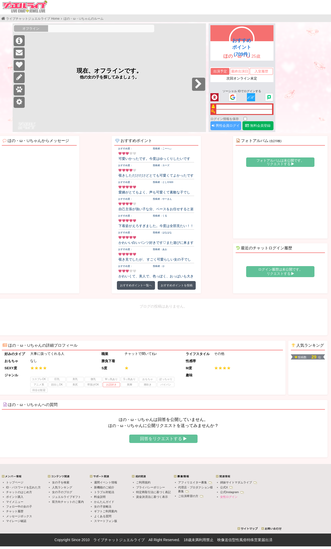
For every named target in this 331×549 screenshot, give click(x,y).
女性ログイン (228, 496)
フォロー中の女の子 (19, 506)
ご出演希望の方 (190, 496)
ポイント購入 (14, 496)
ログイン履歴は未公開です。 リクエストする (280, 271)
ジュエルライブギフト (66, 496)
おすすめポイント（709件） (242, 47)
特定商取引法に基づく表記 (153, 492)
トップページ (14, 482)
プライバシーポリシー (150, 487)
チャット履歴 (14, 511)
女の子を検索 (60, 482)
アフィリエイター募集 (195, 482)
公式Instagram (232, 492)
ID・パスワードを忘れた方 (23, 487)
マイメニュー (14, 501)
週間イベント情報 (105, 482)
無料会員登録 (258, 126)
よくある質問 (102, 516)
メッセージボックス (19, 516)
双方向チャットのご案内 (68, 501)
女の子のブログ (62, 492)
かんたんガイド (104, 501)
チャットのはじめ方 (19, 492)
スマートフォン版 (105, 520)
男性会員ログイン (226, 127)
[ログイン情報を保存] (245, 118)
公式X (226, 487)
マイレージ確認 (16, 520)
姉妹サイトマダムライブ (238, 482)
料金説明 (100, 496)
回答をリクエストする (163, 438)
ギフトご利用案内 (105, 511)
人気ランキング (62, 487)
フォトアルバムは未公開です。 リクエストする (280, 162)
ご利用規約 (143, 482)
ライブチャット (106, 540)
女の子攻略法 (102, 506)
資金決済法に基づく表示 (152, 496)
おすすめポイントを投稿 (177, 285)
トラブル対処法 (104, 492)
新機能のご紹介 (104, 487)
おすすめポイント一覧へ (136, 285)
